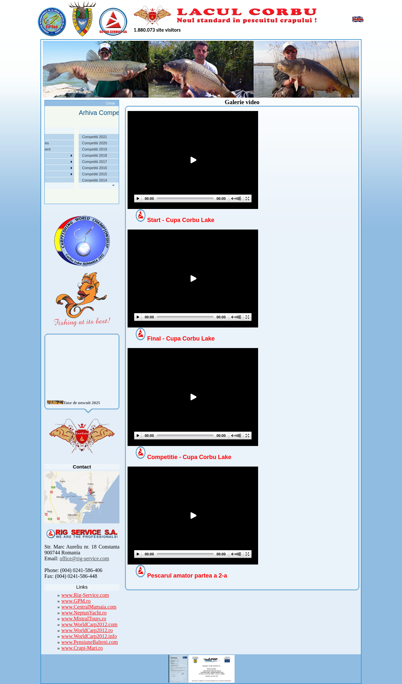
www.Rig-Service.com (85, 595)
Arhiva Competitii (45, 162)
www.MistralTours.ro (83, 618)
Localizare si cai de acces (52, 143)
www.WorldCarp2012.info (89, 636)
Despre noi (41, 137)
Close (110, 103)
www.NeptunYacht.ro (84, 612)
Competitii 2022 (44, 155)
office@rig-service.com (84, 558)
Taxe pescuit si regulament (53, 149)
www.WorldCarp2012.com (89, 624)
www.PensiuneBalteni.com (89, 642)
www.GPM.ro (76, 601)
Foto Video (41, 174)
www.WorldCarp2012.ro (87, 630)
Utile (35, 168)
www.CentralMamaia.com (88, 607)
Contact (38, 180)
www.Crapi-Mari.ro (82, 648)
